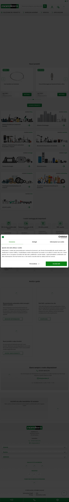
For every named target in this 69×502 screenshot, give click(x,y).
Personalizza (34, 263)
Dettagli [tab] (34, 242)
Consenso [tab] (12, 242)
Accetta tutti (56, 263)
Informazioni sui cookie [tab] (57, 242)
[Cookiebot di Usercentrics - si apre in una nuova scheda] (59, 237)
